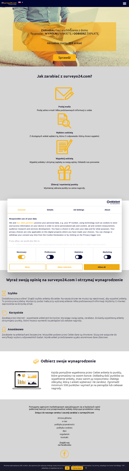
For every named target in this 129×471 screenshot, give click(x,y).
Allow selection (64, 267)
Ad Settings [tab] (78, 210)
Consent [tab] (22, 210)
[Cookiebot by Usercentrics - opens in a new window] (109, 202)
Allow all (102, 267)
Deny (27, 267)
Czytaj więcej (77, 468)
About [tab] (107, 210)
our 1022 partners (25, 223)
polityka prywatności (64, 424)
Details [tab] (50, 210)
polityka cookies (64, 427)
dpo (64, 431)
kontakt (64, 437)
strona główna (64, 418)
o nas (64, 421)
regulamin (64, 434)
